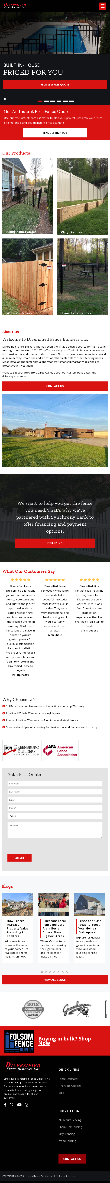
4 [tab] (59, 101)
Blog (61, 1092)
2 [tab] (46, 101)
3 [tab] (52, 101)
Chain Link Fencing (70, 1127)
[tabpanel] (55, 54)
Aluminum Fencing (70, 1120)
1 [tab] (40, 101)
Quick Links (68, 1069)
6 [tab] (71, 101)
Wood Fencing (67, 1141)
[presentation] (31, 846)
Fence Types (68, 1111)
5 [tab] (65, 101)
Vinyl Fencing (66, 1134)
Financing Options (69, 1086)
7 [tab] (67, 972)
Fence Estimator (68, 1079)
